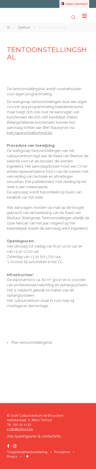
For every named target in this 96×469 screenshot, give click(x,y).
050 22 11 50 (22, 424)
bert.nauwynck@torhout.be (29, 133)
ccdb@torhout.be (20, 429)
